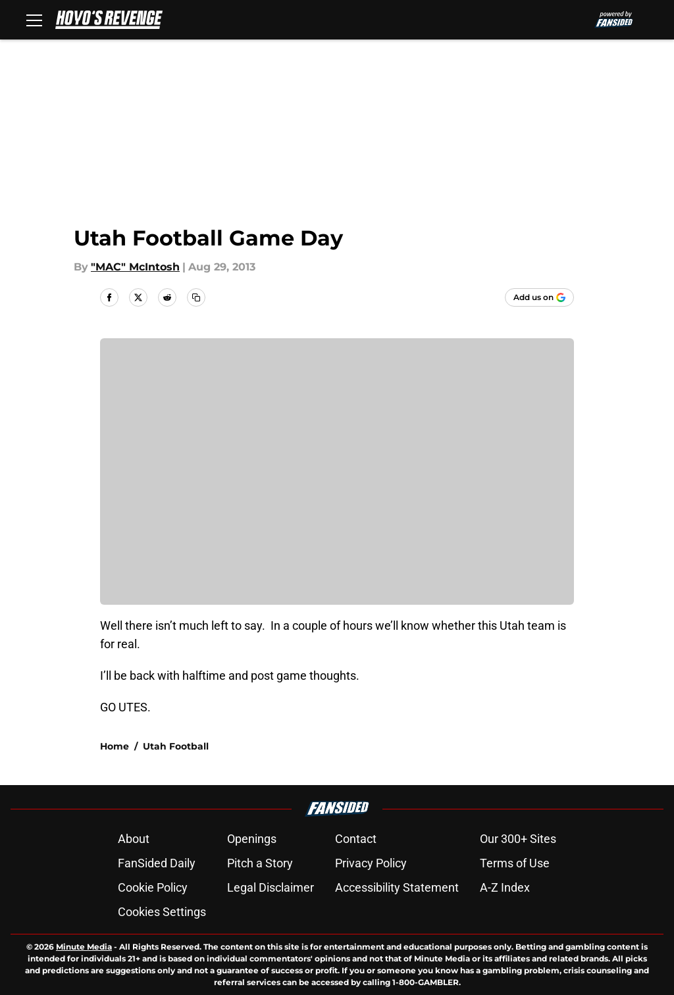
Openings (251, 839)
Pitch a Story (260, 863)
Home (114, 746)
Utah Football (176, 746)
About (133, 839)
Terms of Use (515, 863)
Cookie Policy (153, 887)
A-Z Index (505, 887)
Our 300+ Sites (518, 839)
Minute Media (84, 947)
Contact (355, 839)
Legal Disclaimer (270, 887)
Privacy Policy (371, 863)
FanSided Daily (156, 863)
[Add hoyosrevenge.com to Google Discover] (539, 297)
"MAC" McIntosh (135, 267)
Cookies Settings (162, 912)
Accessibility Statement (397, 887)
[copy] (196, 297)
